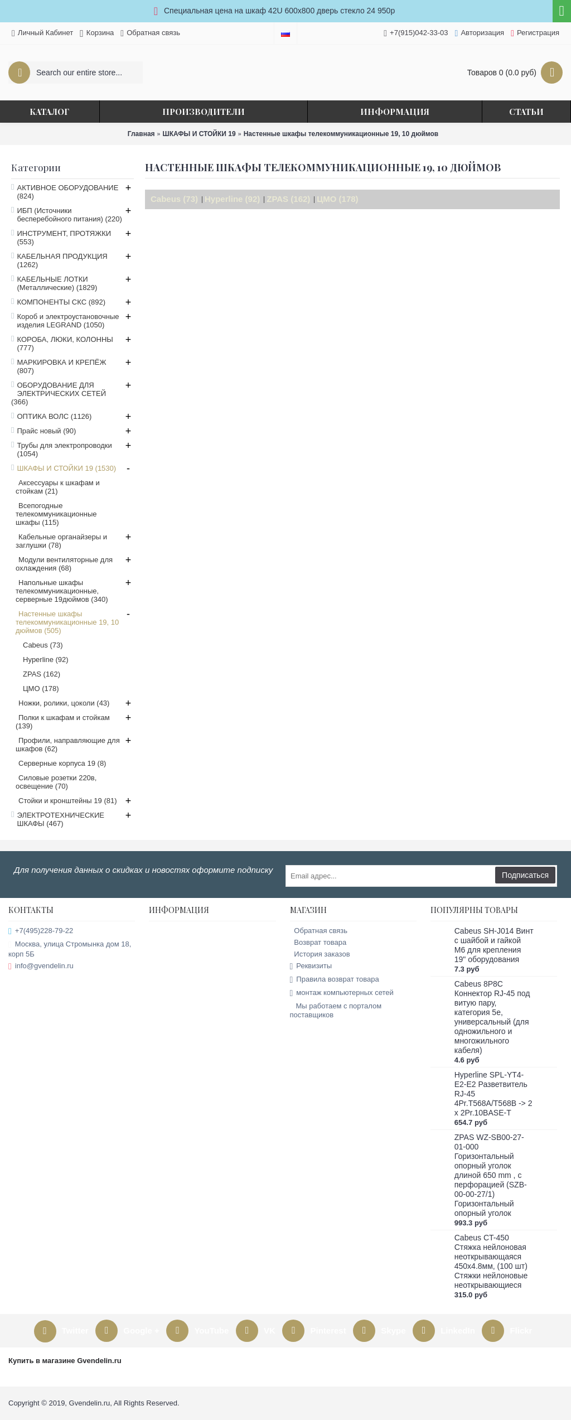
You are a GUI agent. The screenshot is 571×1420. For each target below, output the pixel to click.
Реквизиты (311, 966)
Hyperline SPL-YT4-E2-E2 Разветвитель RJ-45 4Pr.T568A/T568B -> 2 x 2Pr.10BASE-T (493, 1093)
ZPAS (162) (288, 199)
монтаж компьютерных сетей (342, 993)
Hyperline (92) (232, 199)
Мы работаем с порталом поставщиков (336, 1010)
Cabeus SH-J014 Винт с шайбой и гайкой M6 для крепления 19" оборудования (494, 945)
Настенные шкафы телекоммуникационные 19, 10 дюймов (341, 134)
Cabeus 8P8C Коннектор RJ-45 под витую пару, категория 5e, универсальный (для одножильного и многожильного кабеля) (492, 1017)
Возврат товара (318, 942)
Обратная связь (319, 930)
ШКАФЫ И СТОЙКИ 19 (199, 134)
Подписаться (525, 875)
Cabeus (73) (174, 199)
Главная (141, 134)
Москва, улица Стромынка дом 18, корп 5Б (69, 949)
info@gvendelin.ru (41, 966)
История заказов (320, 954)
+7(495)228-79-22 (40, 931)
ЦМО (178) (337, 199)
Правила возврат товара (334, 979)
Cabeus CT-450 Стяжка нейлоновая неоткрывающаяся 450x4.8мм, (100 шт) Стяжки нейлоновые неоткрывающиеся (491, 1261)
